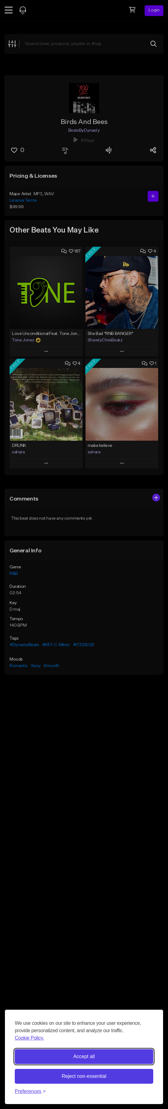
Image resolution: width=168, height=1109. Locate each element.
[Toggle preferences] (30, 1091)
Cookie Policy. (29, 1038)
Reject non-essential (84, 1076)
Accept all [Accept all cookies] (83, 1056)
